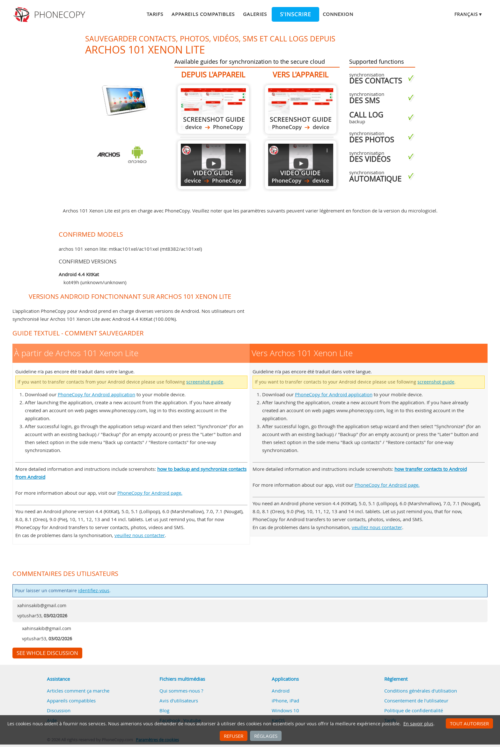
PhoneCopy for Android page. (149, 493)
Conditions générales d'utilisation (420, 690)
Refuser (233, 736)
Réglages (265, 736)
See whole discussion (47, 653)
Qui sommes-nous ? (181, 690)
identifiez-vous (93, 590)
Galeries (255, 14)
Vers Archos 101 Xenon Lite (300, 109)
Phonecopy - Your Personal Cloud (50, 14)
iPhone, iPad (285, 700)
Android (281, 690)
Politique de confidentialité (413, 710)
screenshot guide (204, 382)
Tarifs (155, 14)
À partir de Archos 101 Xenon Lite (213, 109)
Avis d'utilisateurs (178, 700)
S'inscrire (295, 14)
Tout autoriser (469, 723)
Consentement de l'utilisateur (416, 700)
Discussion (58, 710)
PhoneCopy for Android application (96, 394)
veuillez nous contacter (139, 535)
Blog (164, 710)
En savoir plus (418, 724)
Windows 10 (285, 710)
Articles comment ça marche (78, 690)
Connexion (338, 14)
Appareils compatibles (203, 14)
